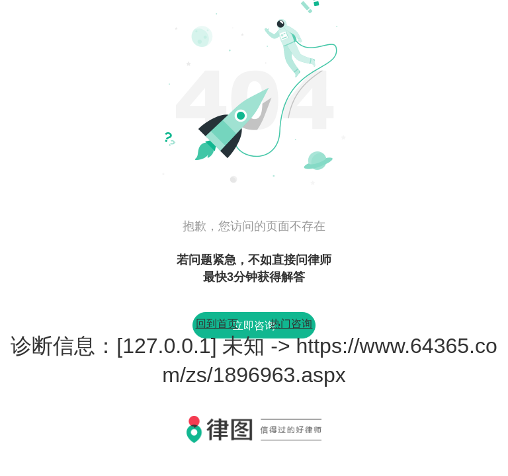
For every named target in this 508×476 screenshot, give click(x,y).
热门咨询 (291, 323)
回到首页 (217, 323)
